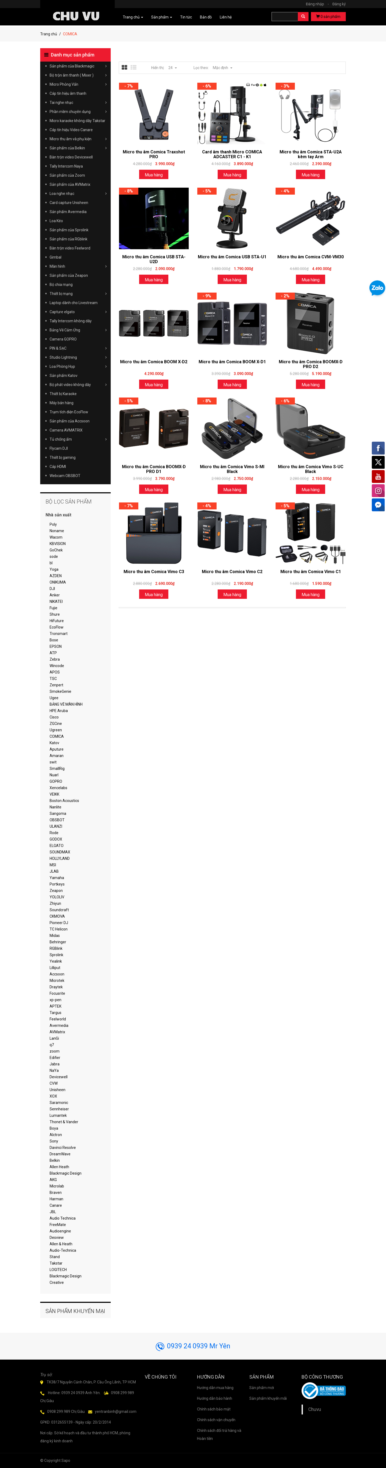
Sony (54, 1141)
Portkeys (57, 884)
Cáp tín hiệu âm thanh (68, 93)
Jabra (55, 1064)
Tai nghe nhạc (78, 102)
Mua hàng (154, 174)
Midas (55, 935)
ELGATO (57, 845)
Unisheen (57, 1090)
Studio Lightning (78, 357)
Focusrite (57, 993)
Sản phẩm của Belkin (78, 148)
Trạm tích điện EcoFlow (69, 412)
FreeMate (58, 1225)
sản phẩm (328, 16)
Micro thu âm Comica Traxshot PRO (154, 154)
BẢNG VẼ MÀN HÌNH (66, 704)
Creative (57, 1282)
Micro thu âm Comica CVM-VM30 (310, 256)
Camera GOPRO (63, 339)
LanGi (54, 1038)
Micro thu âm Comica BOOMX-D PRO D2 (311, 364)
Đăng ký (339, 4)
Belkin (55, 1160)
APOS (55, 672)
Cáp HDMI (58, 466)
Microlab (57, 1186)
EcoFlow (57, 627)
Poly (53, 524)
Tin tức (186, 17)
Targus (55, 1013)
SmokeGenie (60, 691)
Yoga (54, 569)
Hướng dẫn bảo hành (214, 1398)
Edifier (55, 1057)
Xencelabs (58, 788)
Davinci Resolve (63, 1147)
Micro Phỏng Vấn (78, 84)
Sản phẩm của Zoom (67, 175)
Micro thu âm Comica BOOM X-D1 (232, 361)
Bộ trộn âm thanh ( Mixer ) (78, 75)
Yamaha (57, 878)
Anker (55, 595)
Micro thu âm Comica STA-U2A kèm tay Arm (311, 154)
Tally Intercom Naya (66, 166)
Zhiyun (55, 903)
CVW (54, 1083)
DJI (52, 589)
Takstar (56, 1263)
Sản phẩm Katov (63, 375)
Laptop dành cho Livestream (74, 303)
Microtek (57, 980)
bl (51, 563)
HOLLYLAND (60, 858)
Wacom (56, 537)
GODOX (56, 839)
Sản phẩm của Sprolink (69, 230)
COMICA (57, 736)
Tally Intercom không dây (71, 321)
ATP (53, 653)
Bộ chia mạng (61, 284)
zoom (55, 1051)
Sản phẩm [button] (161, 17)
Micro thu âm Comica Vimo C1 (310, 571)
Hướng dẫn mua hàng (215, 1388)
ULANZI (56, 826)
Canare (56, 1205)
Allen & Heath (61, 1244)
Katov (54, 743)
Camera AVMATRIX (66, 430)
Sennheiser (59, 1109)
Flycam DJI (59, 448)
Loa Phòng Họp (78, 366)
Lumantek (58, 1115)
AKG (53, 1180)
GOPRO (56, 781)
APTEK (55, 1006)
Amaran (57, 756)
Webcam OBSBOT (65, 476)
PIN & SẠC (78, 348)
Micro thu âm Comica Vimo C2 (232, 571)
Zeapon (56, 890)
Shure (55, 614)
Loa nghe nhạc (78, 193)
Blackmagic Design (65, 1173)
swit (53, 762)
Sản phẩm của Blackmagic (78, 66)
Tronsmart (59, 633)
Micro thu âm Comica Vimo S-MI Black (232, 469)
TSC (53, 678)
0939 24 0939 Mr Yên (193, 1346)
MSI (53, 865)
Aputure (57, 749)
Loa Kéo (56, 221)
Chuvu (314, 1409)
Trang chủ (48, 34)
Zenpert (56, 685)
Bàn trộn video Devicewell (71, 157)
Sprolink (56, 955)
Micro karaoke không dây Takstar (77, 121)
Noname (57, 531)
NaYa (54, 1070)
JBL (53, 1212)
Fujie (53, 608)
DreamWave (60, 1154)
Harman (56, 1199)
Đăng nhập (319, 4)
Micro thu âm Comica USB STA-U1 (232, 256)
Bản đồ (206, 17)
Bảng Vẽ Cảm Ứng (78, 330)
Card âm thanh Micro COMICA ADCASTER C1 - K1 (232, 154)
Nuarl (54, 775)
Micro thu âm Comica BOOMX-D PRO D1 (154, 469)
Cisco (54, 717)
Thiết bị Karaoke (63, 394)
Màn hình (78, 266)
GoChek (56, 550)
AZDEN (56, 576)
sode (54, 556)
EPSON (56, 646)
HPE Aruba (59, 711)
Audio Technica (63, 1218)
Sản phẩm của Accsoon (70, 421)
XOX (53, 1096)
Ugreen (56, 730)
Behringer (58, 942)
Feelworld (58, 1019)
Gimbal (55, 257)
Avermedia (59, 1025)
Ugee (54, 698)
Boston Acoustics (64, 801)
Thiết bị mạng (78, 294)
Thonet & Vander (64, 1122)
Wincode (57, 666)
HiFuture (57, 621)
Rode (54, 833)
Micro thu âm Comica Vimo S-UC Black (310, 469)
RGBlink (56, 948)
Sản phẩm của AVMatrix (70, 184)
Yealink (56, 961)
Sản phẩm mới (261, 1388)
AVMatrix (57, 1032)
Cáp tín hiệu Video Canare (71, 130)
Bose (54, 640)
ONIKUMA (58, 582)
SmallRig (57, 768)
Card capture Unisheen (69, 202)
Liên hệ (226, 17)
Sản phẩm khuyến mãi (268, 1398)
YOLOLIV (57, 897)
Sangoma (58, 813)
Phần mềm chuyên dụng (78, 111)
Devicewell (59, 1077)
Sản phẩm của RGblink (68, 239)
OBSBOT (57, 820)
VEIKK (54, 794)
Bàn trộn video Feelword (70, 248)
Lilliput (55, 968)
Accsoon (57, 974)
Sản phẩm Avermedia (68, 212)
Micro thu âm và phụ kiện (78, 139)
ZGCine (56, 723)
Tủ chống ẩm (78, 439)
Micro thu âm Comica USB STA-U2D (153, 259)
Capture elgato (78, 312)
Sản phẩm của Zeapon (69, 275)
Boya (54, 1128)
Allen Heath (59, 1167)
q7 (52, 1045)
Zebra (55, 659)
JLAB (54, 871)
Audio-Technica (63, 1250)
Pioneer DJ (59, 923)
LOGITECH (58, 1270)
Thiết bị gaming (63, 457)
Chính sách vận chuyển (216, 1420)
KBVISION (58, 544)
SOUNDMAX (60, 852)
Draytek (56, 987)
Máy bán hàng (61, 403)
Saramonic (59, 1102)
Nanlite (55, 807)
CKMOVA (57, 916)
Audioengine (60, 1231)
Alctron (56, 1135)
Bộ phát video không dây (78, 385)
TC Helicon (59, 929)
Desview (57, 1237)
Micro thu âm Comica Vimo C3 (154, 571)
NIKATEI (56, 601)
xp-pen (55, 1000)
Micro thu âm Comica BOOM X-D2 (153, 361)
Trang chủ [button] (133, 17)
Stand (55, 1257)
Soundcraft (59, 910)
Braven (56, 1192)
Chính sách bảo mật (214, 1409)
